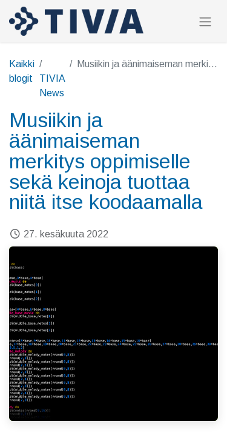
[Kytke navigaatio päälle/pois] (205, 21)
